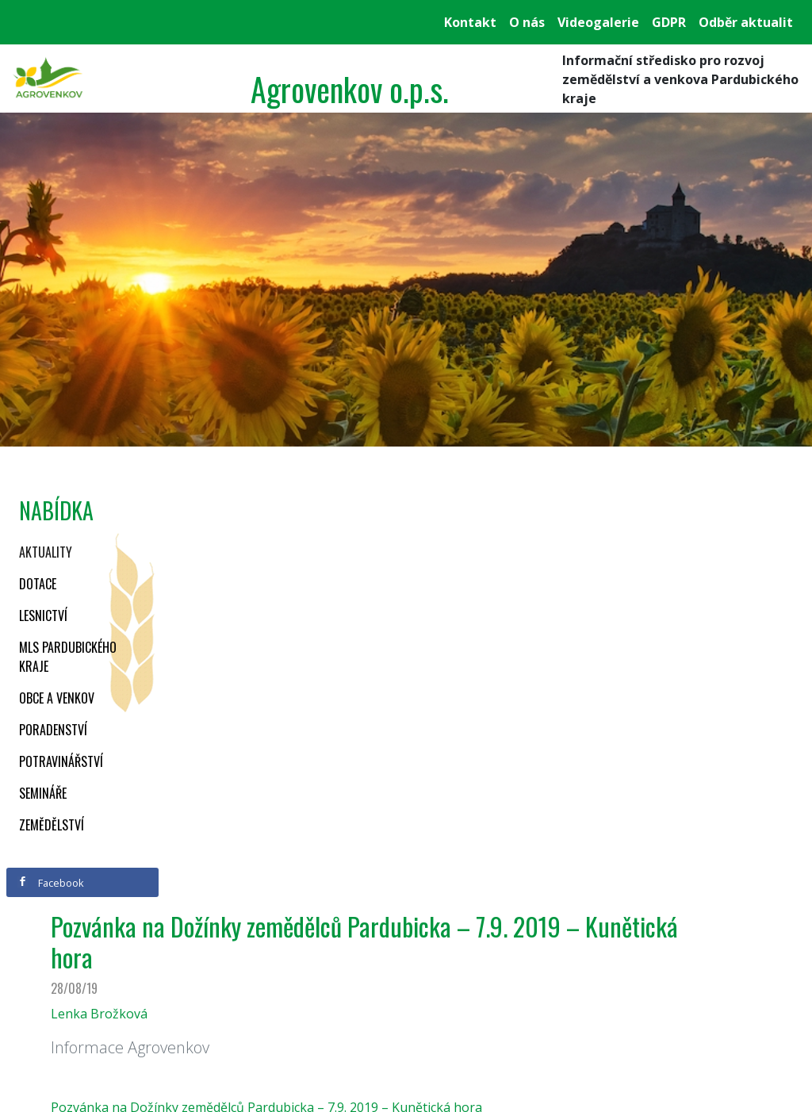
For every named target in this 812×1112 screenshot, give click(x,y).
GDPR (669, 22)
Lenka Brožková (99, 1013)
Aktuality (45, 552)
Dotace (37, 583)
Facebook (50, 883)
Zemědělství (51, 824)
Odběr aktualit (746, 22)
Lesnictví (43, 615)
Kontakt (470, 22)
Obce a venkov (56, 697)
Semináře (43, 793)
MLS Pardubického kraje (68, 657)
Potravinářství (61, 761)
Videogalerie (598, 22)
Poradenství (53, 729)
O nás (527, 22)
